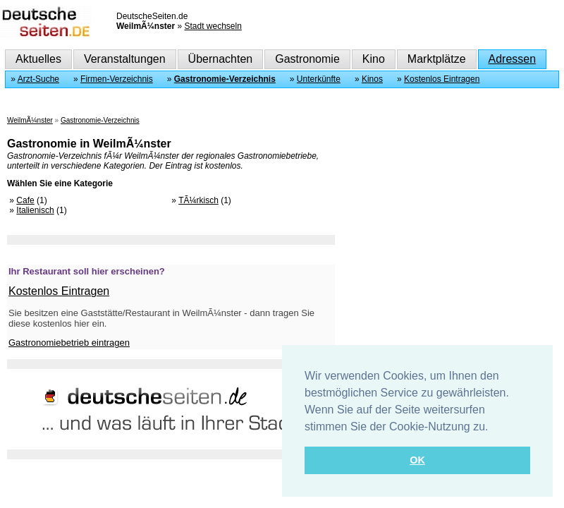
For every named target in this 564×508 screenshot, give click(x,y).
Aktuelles (38, 59)
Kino (373, 59)
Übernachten (220, 59)
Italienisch (35, 210)
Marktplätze (436, 59)
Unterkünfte (319, 79)
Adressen (513, 59)
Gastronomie (307, 59)
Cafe (25, 200)
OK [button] (417, 460)
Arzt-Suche (38, 79)
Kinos (372, 79)
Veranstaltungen (125, 59)
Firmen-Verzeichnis (116, 79)
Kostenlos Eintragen (441, 79)
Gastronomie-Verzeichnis (225, 79)
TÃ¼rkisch (198, 200)
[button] (493, 427)
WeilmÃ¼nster (30, 120)
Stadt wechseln (212, 26)
